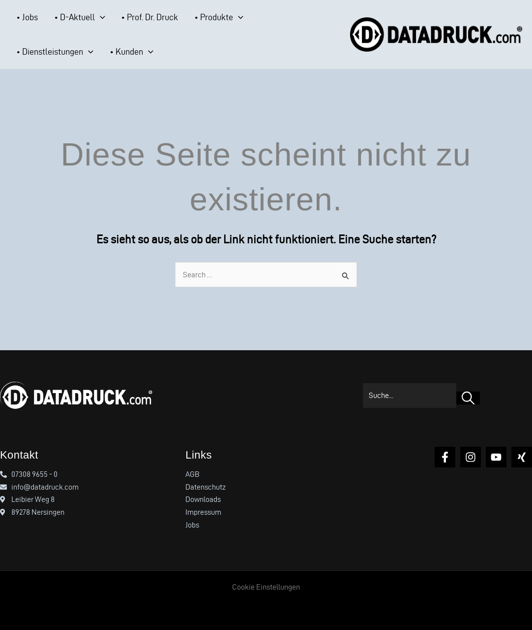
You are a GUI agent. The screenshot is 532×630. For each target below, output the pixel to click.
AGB (192, 474)
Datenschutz (205, 487)
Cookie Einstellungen (266, 587)
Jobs (192, 525)
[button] (86, 17)
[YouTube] (496, 457)
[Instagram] (470, 457)
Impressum (203, 512)
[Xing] (521, 457)
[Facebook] (445, 457)
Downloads (203, 499)
